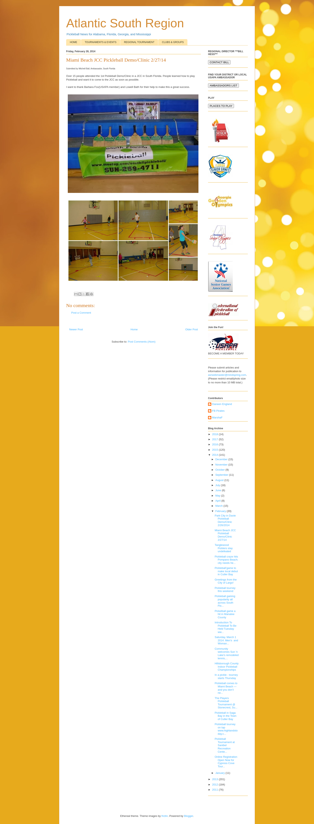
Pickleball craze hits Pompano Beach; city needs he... (226, 559)
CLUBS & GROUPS (173, 42)
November (221, 464)
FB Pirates (218, 410)
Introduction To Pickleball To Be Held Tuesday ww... (225, 627)
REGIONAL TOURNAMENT (139, 42)
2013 (215, 779)
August (219, 480)
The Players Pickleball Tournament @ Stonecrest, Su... (226, 703)
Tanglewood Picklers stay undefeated (224, 548)
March (219, 505)
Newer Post (76, 329)
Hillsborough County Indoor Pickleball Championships (226, 666)
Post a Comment (81, 312)
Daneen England (222, 404)
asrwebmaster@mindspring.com (227, 374)
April (218, 500)
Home (134, 329)
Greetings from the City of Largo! (226, 581)
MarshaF (217, 417)
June (218, 490)
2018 (215, 434)
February (221, 511)
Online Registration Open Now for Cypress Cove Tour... (226, 761)
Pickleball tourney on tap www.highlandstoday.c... (226, 729)
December (221, 459)
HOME (73, 42)
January (220, 772)
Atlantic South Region (125, 23)
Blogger (188, 815)
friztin (164, 815)
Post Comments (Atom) (141, 341)
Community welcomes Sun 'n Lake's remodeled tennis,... (226, 653)
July (218, 485)
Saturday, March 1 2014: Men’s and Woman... (226, 640)
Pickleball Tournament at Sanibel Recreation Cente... (225, 745)
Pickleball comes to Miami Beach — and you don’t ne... (226, 688)
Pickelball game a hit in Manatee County (225, 614)
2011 (215, 789)
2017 (215, 439)
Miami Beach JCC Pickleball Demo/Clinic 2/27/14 (225, 535)
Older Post (191, 329)
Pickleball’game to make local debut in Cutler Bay (226, 571)
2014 (215, 454)
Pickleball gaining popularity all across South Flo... (225, 601)
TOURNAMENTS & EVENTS (100, 42)
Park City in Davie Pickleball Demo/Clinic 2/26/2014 (225, 520)
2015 (215, 449)
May (218, 495)
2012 (215, 784)
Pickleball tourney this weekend (225, 589)
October (220, 469)
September (222, 474)
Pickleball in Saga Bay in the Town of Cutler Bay (225, 716)
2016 (215, 444)
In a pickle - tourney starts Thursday (226, 676)
